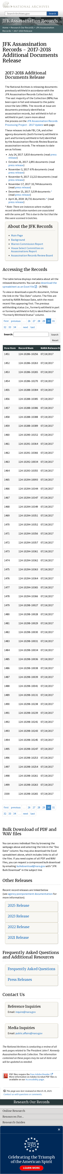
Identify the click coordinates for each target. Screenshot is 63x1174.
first (6, 321)
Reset (55, 340)
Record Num (25, 348)
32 (5, 327)
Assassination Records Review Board (32, 255)
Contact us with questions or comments (23, 1094)
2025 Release (18, 905)
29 (43, 321)
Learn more (31, 1167)
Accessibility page (35, 1079)
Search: (8, 334)
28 (38, 321)
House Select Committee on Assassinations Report (27, 249)
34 (14, 327)
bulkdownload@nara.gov (30, 866)
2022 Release (18, 927)
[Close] (59, 1130)
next (25, 327)
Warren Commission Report (27, 244)
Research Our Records (22, 27)
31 (53, 321)
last (32, 327)
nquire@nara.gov (26, 1012)
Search (52, 13)
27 (34, 321)
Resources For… (13, 1116)
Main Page (17, 235)
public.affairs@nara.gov (28, 1033)
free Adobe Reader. (41, 1074)
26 (29, 321)
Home (5, 27)
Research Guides (14, 1122)
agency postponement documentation (30, 893)
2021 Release (18, 937)
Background (18, 239)
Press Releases (20, 979)
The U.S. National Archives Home (26, 5)
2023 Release (18, 916)
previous (16, 321)
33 (9, 327)
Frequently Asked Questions (31, 969)
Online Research (14, 1110)
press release (16, 165)
